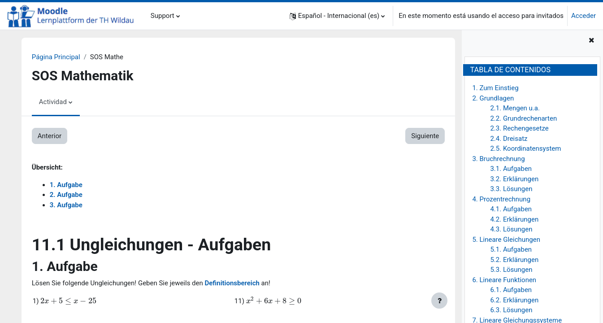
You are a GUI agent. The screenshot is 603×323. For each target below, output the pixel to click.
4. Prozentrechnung (501, 199)
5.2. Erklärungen (514, 260)
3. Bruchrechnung (498, 159)
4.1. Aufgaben (511, 209)
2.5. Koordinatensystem (525, 148)
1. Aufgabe (66, 185)
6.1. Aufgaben (511, 290)
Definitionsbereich (232, 283)
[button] (337, 16)
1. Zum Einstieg (495, 88)
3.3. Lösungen (511, 189)
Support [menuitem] (162, 16)
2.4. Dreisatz (508, 139)
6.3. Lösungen (511, 310)
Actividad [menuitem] (53, 102)
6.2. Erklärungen (514, 300)
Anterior (49, 136)
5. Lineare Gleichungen (506, 240)
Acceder (583, 16)
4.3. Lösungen (511, 229)
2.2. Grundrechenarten (523, 118)
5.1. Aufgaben (511, 249)
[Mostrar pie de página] (439, 300)
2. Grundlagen (493, 98)
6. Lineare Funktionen (504, 280)
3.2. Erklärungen (514, 179)
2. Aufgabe (66, 195)
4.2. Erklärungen (514, 219)
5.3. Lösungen (511, 270)
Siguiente (424, 136)
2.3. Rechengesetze (519, 128)
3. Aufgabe (66, 205)
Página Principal (56, 57)
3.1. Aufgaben (511, 169)
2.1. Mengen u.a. (515, 108)
